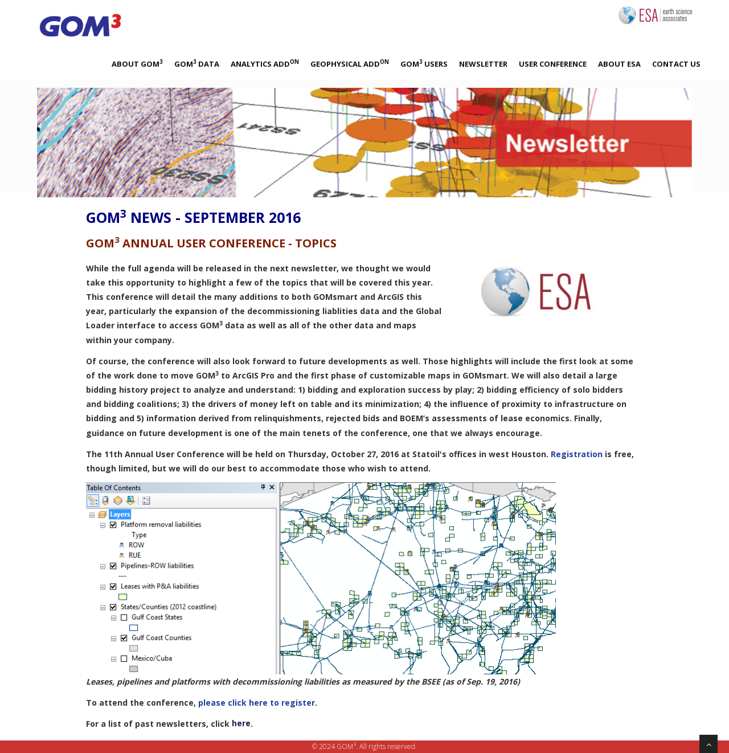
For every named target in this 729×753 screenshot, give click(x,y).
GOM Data (196, 63)
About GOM (137, 63)
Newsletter (483, 64)
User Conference (553, 64)
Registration (577, 454)
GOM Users (424, 63)
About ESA (619, 64)
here (241, 723)
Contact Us (676, 64)
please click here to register (256, 702)
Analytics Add (265, 63)
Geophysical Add (349, 63)
